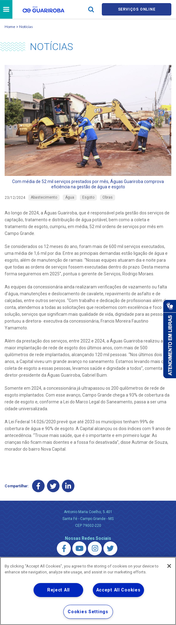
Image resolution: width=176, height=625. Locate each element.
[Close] (169, 566)
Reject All (58, 590)
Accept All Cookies (118, 590)
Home (10, 27)
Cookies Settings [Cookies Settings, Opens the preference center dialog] (88, 611)
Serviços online (136, 9)
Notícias (26, 27)
